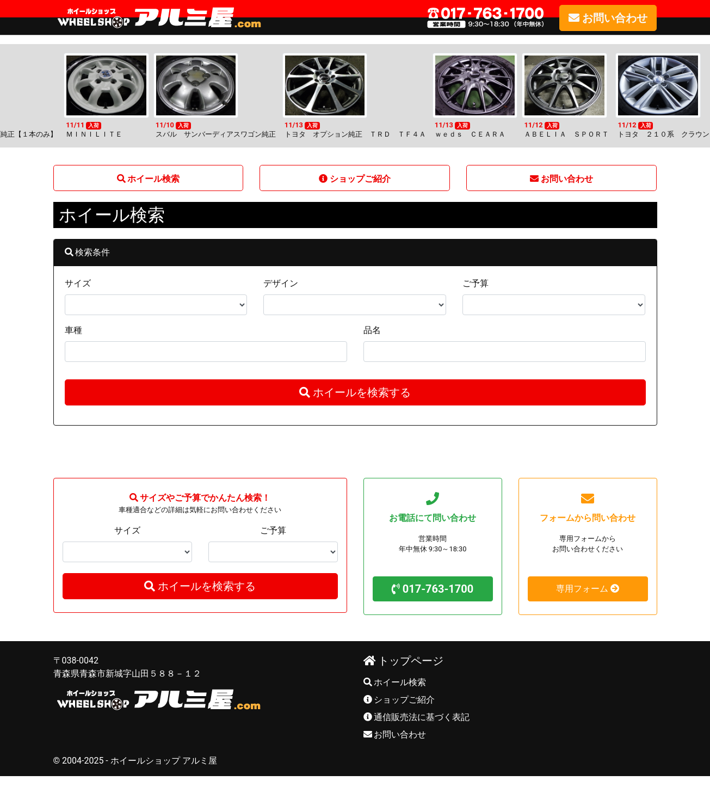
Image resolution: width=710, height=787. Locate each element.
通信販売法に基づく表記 (416, 717)
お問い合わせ (395, 734)
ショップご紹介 (399, 699)
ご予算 (475, 283)
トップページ (403, 660)
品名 (372, 330)
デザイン (280, 283)
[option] (355, 96)
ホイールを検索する (355, 392)
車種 (73, 330)
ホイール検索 (395, 682)
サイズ (78, 283)
